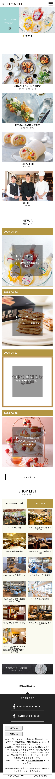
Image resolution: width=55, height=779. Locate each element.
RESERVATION (13, 776)
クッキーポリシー (35, 760)
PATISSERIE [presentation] (40, 503)
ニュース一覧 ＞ (27, 477)
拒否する (14, 728)
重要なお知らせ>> (27, 686)
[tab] (14, 503)
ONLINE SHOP (41, 776)
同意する (14, 734)
